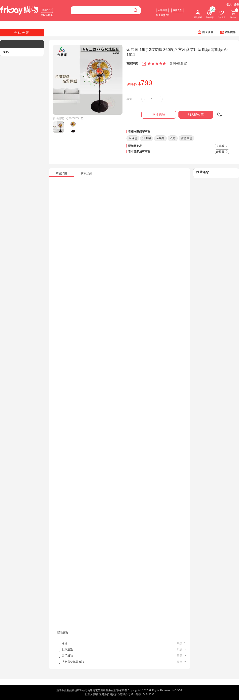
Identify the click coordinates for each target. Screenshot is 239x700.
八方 (172, 138)
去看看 (222, 145)
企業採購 (162, 10)
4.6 (144, 63)
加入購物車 (196, 114)
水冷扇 (133, 138)
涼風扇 (146, 138)
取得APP (47, 10)
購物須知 (63, 632)
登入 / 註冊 (232, 4)
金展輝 (160, 138)
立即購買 (158, 114)
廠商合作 (177, 10)
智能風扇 (186, 138)
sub (6, 52)
